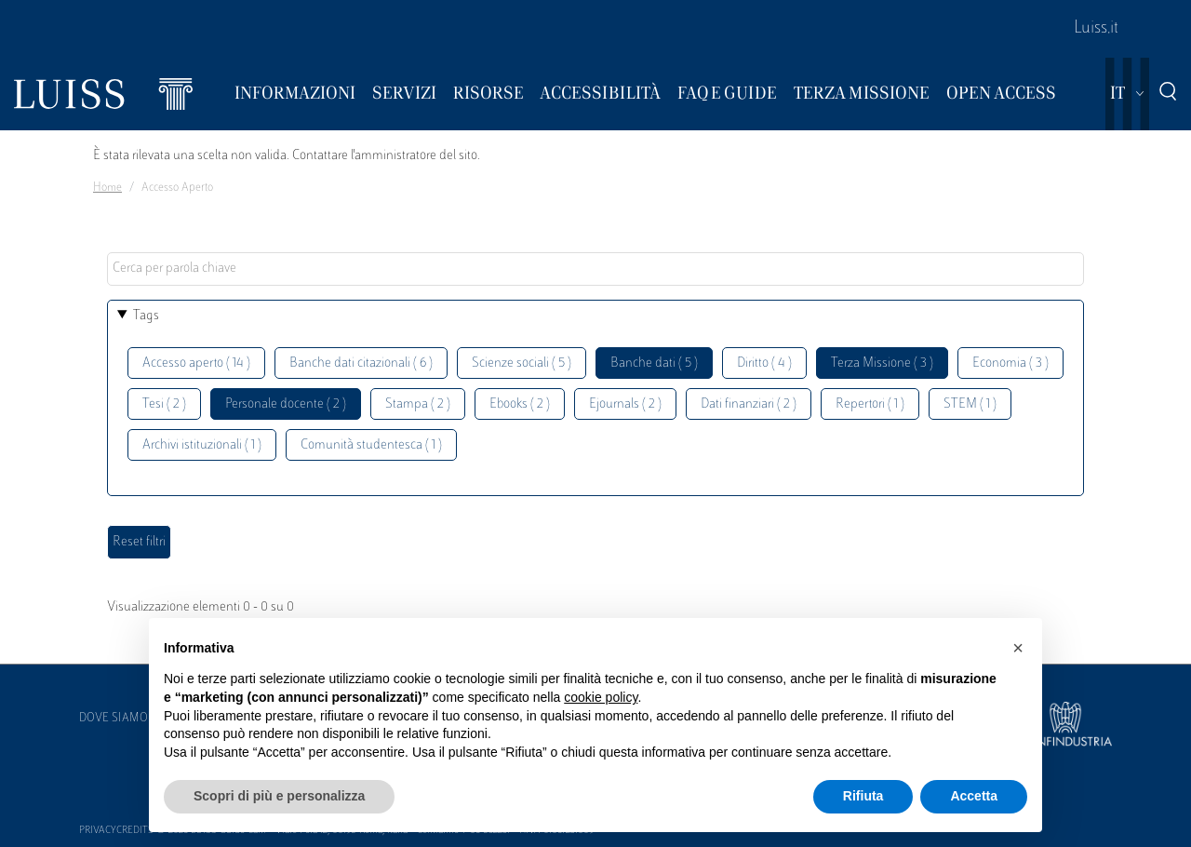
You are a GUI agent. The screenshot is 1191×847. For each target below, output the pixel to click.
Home (107, 188)
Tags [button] (146, 316)
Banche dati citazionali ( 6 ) (361, 363)
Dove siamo (113, 718)
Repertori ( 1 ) (870, 404)
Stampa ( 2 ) (417, 404)
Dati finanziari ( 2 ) (748, 404)
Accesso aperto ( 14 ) (196, 363)
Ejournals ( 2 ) (625, 404)
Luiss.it (1096, 28)
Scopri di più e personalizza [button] (279, 795)
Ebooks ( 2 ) (519, 404)
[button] (1018, 648)
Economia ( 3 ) (1010, 363)
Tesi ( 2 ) (164, 404)
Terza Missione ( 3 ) (882, 363)
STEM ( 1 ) (970, 404)
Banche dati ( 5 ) (654, 363)
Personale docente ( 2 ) (285, 404)
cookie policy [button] (600, 697)
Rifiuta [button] (863, 795)
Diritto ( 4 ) (764, 363)
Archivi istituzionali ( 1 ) (201, 445)
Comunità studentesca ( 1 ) (371, 445)
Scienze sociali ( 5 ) (521, 363)
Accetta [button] (973, 795)
